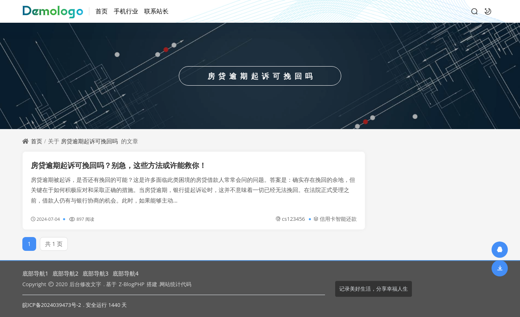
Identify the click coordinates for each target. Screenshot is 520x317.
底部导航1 (35, 273)
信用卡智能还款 (335, 218)
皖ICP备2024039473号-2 (51, 304)
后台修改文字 (85, 284)
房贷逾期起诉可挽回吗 (89, 141)
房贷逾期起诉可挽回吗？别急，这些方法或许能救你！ (118, 165)
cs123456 (290, 218)
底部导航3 (95, 273)
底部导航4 (126, 273)
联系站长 (156, 11)
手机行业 (126, 11)
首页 (101, 11)
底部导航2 (65, 273)
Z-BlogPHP (131, 284)
